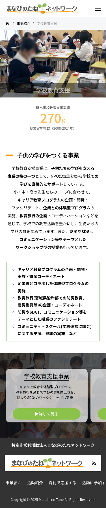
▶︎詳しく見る (47, 413)
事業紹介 (13, 482)
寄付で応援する (62, 482)
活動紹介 (35, 482)
